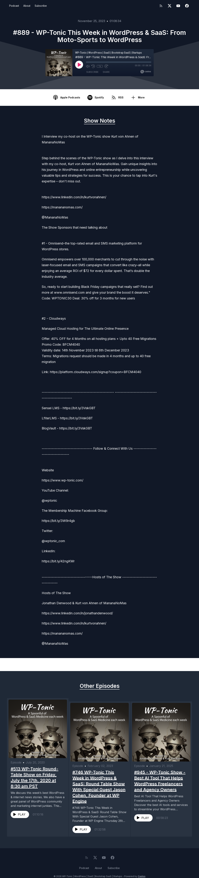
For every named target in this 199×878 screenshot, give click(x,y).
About (26, 5)
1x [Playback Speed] (100, 66)
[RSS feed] (161, 5)
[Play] (79, 65)
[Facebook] (187, 5)
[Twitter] (169, 5)
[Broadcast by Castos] (145, 71)
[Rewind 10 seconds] (93, 66)
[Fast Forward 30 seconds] (106, 66)
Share (106, 72)
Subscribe (41, 5)
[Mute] (88, 66)
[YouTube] (178, 5)
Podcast (14, 5)
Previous (28, 664)
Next (173, 664)
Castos (141, 870)
